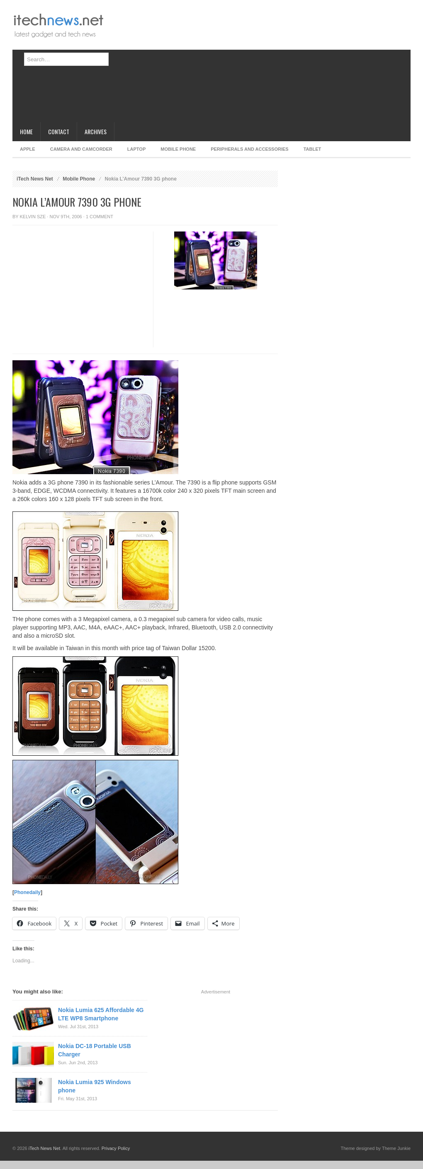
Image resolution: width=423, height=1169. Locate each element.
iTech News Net (35, 179)
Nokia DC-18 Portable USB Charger (94, 1050)
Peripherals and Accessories (249, 149)
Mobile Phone (178, 149)
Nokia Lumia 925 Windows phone (94, 1086)
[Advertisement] (181, 64)
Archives (96, 131)
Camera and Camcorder (81, 149)
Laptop (136, 149)
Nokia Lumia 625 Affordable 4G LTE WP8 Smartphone (100, 1014)
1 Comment (99, 216)
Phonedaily (27, 892)
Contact (58, 131)
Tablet (312, 149)
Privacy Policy (116, 1148)
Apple (27, 149)
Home (26, 131)
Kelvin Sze (33, 216)
